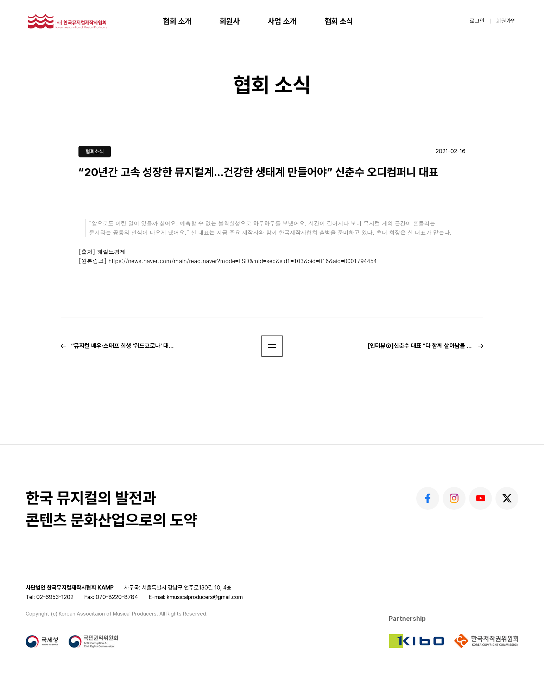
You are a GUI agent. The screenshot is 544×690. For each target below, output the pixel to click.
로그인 (477, 21)
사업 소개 (282, 21)
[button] (272, 346)
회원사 (230, 21)
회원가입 (506, 21)
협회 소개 (177, 21)
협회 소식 (338, 21)
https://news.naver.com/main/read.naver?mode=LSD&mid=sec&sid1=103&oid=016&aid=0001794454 (242, 261)
